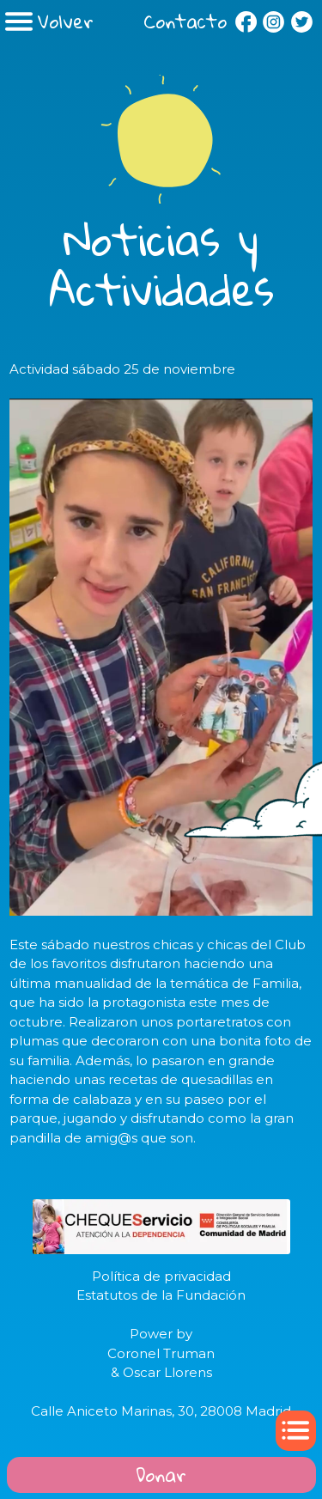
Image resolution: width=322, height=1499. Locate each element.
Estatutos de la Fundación (161, 1295)
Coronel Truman (161, 1353)
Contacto (185, 21)
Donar (161, 1474)
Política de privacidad (161, 1276)
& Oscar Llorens (161, 1372)
